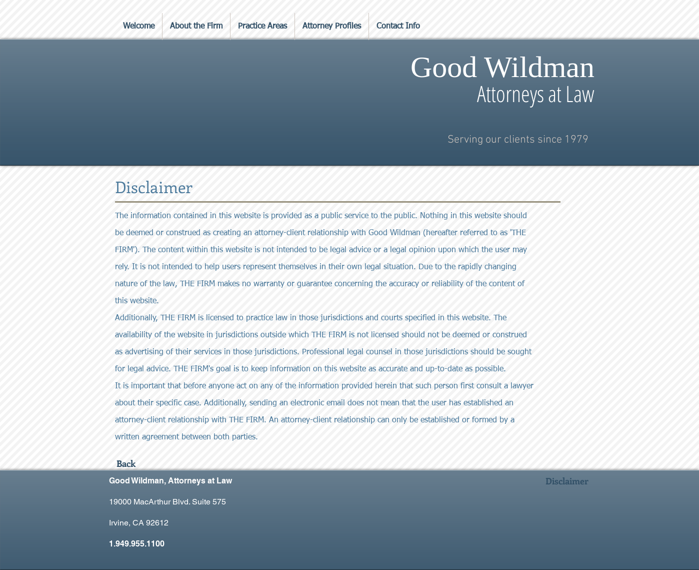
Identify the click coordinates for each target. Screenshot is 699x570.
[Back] (126, 463)
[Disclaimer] (567, 481)
